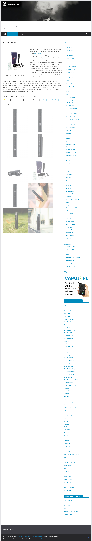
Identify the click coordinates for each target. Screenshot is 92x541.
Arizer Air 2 (69, 47)
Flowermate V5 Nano (71, 152)
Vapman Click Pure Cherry (73, 199)
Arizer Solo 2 (69, 53)
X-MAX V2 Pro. (38, 54)
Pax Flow (68, 169)
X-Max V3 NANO (70, 224)
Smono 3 (68, 177)
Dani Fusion (69, 83)
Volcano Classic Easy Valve (73, 257)
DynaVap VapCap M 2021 (73, 119)
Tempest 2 (69, 183)
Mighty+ (68, 166)
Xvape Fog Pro (69, 232)
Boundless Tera (70, 78)
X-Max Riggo (69, 216)
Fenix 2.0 (68, 130)
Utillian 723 (69, 196)
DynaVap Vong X (70, 125)
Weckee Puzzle (70, 191)
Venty (67, 205)
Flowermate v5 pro (71, 155)
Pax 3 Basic (69, 174)
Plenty (67, 255)
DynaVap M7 (69, 102)
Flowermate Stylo (70, 147)
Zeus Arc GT (69, 241)
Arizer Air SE (69, 50)
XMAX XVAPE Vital (70, 221)
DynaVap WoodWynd (71, 127)
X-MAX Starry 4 (70, 219)
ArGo (67, 44)
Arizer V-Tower (70, 249)
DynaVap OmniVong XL (72, 111)
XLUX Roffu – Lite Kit (71, 208)
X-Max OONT (69, 213)
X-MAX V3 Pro (69, 227)
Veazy (67, 202)
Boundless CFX (70, 72)
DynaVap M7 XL (70, 105)
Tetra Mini (68, 185)
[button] (16, 34)
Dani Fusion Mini (70, 86)
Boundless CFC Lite (71, 69)
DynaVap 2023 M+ (71, 97)
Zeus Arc (68, 238)
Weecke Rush (69, 194)
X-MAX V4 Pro (69, 230)
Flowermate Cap (70, 144)
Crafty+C (68, 80)
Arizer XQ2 (69, 252)
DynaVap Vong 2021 (71, 122)
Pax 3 (67, 172)
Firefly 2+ (68, 141)
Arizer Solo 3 (69, 55)
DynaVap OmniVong (71, 108)
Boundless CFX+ (70, 75)
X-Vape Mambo (70, 235)
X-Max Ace (68, 210)
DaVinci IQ (68, 89)
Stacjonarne (23, 34)
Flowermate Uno (70, 149)
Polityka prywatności (69, 34)
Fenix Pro (68, 138)
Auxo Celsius (69, 64)
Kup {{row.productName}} (51, 100)
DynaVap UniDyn (70, 116)
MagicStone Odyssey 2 (72, 161)
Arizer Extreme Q (70, 246)
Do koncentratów (53, 34)
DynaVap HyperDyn (71, 100)
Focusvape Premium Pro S (73, 158)
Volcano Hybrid (70, 260)
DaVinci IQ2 (69, 91)
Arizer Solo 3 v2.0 (70, 58)
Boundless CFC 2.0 (71, 67)
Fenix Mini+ (69, 136)
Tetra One (68, 188)
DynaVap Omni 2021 (71, 114)
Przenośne (11, 34)
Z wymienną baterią (38, 34)
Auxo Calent (69, 61)
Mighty (68, 163)
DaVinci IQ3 (69, 94)
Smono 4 (68, 180)
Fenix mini (68, 133)
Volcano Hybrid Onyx (71, 263)
